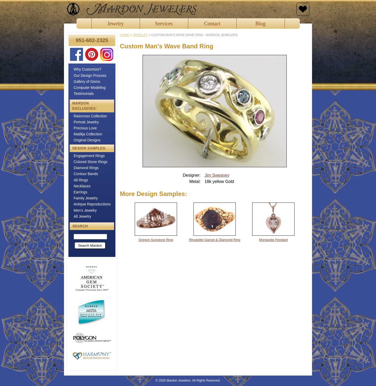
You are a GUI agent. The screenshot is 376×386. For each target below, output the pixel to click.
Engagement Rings (89, 156)
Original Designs (87, 140)
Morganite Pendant (273, 240)
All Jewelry (82, 216)
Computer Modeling (89, 87)
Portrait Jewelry (86, 122)
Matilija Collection (88, 134)
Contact (212, 23)
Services (164, 23)
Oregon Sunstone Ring (156, 240)
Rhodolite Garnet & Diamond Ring (214, 240)
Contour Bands (86, 174)
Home (124, 35)
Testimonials (84, 93)
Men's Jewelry (85, 210)
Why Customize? (87, 69)
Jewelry (115, 23)
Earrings (80, 192)
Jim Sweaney (216, 175)
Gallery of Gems (87, 81)
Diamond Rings (86, 168)
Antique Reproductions (92, 204)
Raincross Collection (90, 116)
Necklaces (82, 186)
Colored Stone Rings (90, 162)
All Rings (81, 180)
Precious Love (85, 128)
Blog (260, 23)
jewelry (140, 35)
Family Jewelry (86, 198)
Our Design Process (90, 75)
